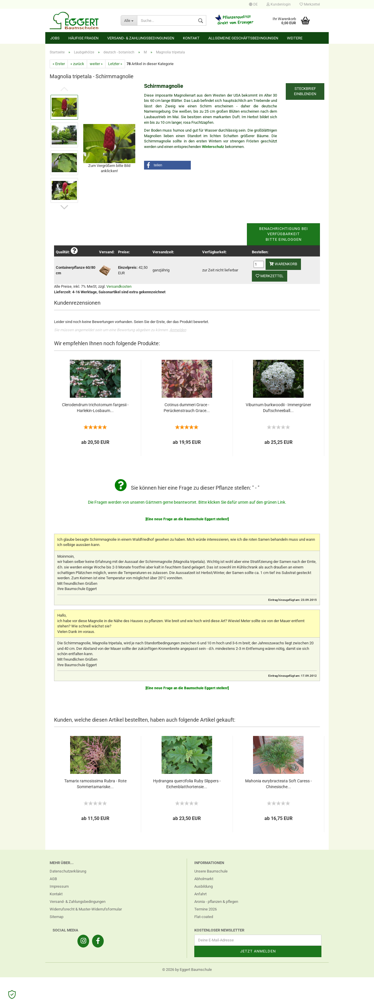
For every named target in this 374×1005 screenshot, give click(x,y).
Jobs (55, 38)
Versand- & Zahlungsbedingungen (140, 38)
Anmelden (177, 330)
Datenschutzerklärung (68, 871)
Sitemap (56, 917)
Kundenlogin (278, 4)
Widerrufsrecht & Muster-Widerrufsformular (86, 909)
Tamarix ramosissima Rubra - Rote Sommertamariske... (95, 784)
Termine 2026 (205, 909)
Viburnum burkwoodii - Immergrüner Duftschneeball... (278, 407)
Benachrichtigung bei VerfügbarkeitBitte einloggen (283, 234)
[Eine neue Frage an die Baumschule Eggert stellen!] (187, 519)
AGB (53, 879)
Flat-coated (203, 917)
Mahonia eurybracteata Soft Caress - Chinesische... (278, 784)
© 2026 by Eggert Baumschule (187, 969)
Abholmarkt (203, 879)
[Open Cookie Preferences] (12, 994)
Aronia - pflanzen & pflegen (216, 901)
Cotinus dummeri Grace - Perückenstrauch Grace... (187, 407)
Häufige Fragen (83, 38)
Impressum (59, 886)
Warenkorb (283, 264)
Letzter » (115, 64)
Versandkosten (118, 286)
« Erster (59, 64)
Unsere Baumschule (211, 871)
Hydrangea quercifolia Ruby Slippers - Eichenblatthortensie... (187, 784)
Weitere (294, 38)
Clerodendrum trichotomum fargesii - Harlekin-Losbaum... (95, 407)
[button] (167, 165)
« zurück (77, 64)
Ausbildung (203, 886)
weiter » (96, 64)
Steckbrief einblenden (305, 91)
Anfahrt (200, 894)
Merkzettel (309, 4)
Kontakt (191, 38)
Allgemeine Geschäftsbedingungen (243, 38)
